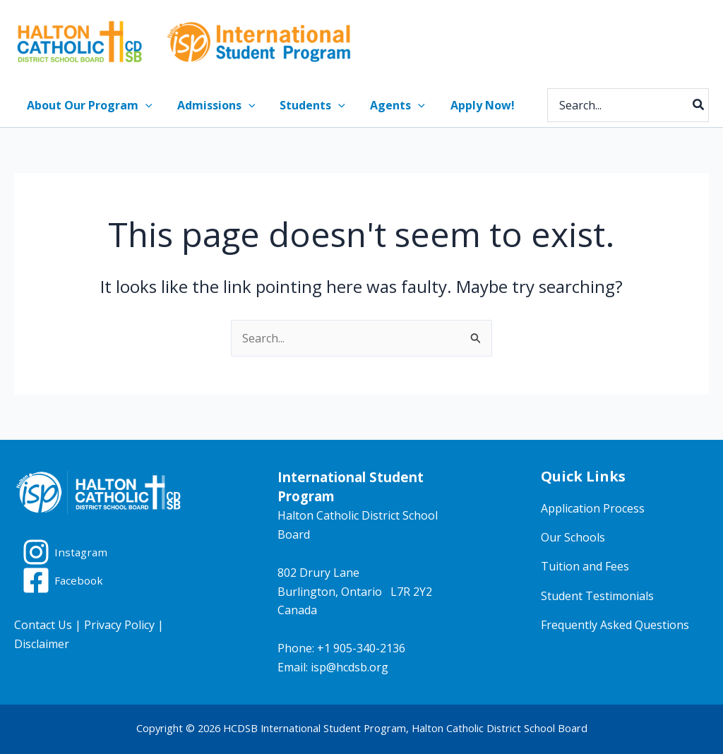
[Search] (699, 105)
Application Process (593, 508)
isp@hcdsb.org (349, 667)
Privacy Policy (119, 625)
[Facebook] (64, 580)
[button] (144, 105)
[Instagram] (66, 552)
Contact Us (43, 625)
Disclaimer (41, 644)
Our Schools (573, 537)
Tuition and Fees (585, 566)
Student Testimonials (597, 596)
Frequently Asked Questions (615, 625)
